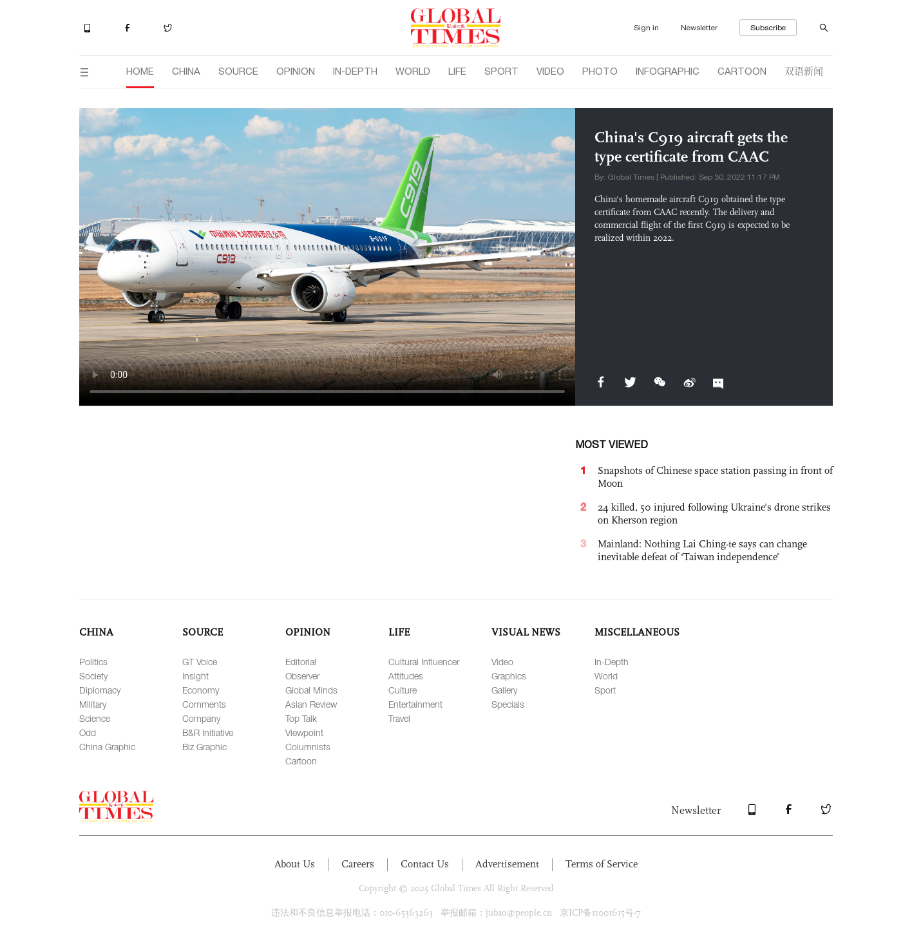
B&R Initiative (207, 732)
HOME (140, 71)
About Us (294, 864)
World (606, 675)
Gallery (504, 690)
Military (92, 704)
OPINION (295, 71)
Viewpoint (304, 732)
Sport (605, 690)
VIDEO (550, 71)
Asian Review (311, 704)
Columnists (307, 746)
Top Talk (301, 718)
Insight (195, 675)
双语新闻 (803, 70)
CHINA (186, 71)
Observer (302, 675)
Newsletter (699, 27)
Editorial (300, 661)
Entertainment (415, 704)
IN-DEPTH (355, 71)
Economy (200, 690)
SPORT (501, 71)
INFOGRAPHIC (667, 71)
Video (502, 661)
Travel (399, 718)
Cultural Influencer (423, 661)
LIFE (457, 71)
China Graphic (107, 746)
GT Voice (199, 661)
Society (93, 675)
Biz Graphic (204, 746)
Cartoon (301, 760)
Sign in (646, 27)
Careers (357, 864)
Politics (93, 661)
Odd (87, 732)
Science (94, 718)
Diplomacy (99, 690)
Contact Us (425, 864)
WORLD (412, 71)
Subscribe (768, 27)
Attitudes (405, 675)
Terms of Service (601, 864)
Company (201, 718)
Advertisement (507, 864)
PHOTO (600, 71)
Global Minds (311, 690)
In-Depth (611, 661)
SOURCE (238, 71)
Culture (402, 690)
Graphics (508, 675)
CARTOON (741, 71)
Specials (507, 704)
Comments (204, 704)
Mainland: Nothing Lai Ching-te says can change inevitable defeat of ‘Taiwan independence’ (702, 550)
